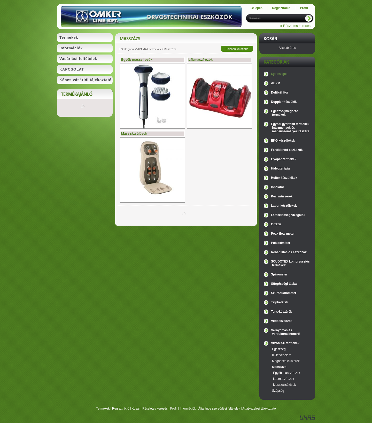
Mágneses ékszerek (286, 361)
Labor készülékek (284, 205)
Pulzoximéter (280, 243)
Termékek (103, 408)
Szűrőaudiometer (283, 293)
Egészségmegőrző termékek (284, 113)
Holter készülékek (284, 178)
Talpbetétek (279, 302)
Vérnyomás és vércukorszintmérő (285, 332)
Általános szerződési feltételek (219, 408)
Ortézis (276, 224)
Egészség (279, 349)
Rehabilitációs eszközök (289, 252)
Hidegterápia (280, 168)
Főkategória (126, 49)
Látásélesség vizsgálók (288, 215)
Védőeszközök (281, 321)
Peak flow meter (283, 233)
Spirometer (279, 274)
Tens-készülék (281, 311)
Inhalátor (277, 187)
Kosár (136, 408)
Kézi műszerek (281, 196)
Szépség (278, 391)
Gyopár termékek (283, 159)
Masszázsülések (284, 385)
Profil (173, 408)
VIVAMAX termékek (148, 49)
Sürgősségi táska (284, 284)
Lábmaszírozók (283, 379)
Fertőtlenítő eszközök (287, 150)
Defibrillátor (279, 92)
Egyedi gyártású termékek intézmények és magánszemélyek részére (290, 127)
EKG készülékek (283, 140)
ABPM (275, 83)
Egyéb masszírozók (286, 373)
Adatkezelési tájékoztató (259, 408)
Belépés (256, 8)
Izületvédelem (281, 355)
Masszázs (279, 367)
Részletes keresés (155, 408)
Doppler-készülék (284, 102)
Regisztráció (120, 408)
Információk (188, 408)
